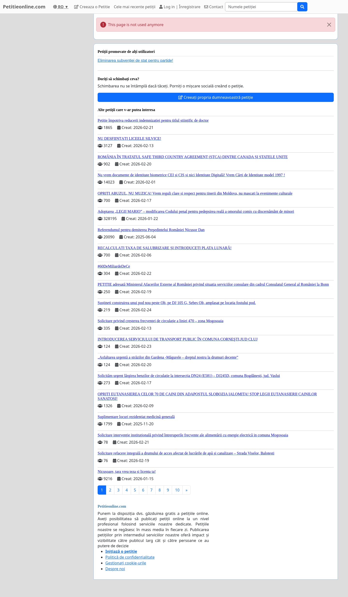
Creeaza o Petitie (92, 6)
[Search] (261, 6)
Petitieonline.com (24, 6)
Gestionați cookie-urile (125, 563)
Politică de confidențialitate (130, 557)
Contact (213, 6)
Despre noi (115, 568)
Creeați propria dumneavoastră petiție (215, 97)
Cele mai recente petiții (134, 6)
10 (177, 490)
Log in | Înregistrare (179, 6)
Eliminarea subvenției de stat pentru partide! (135, 60)
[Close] (329, 24)
